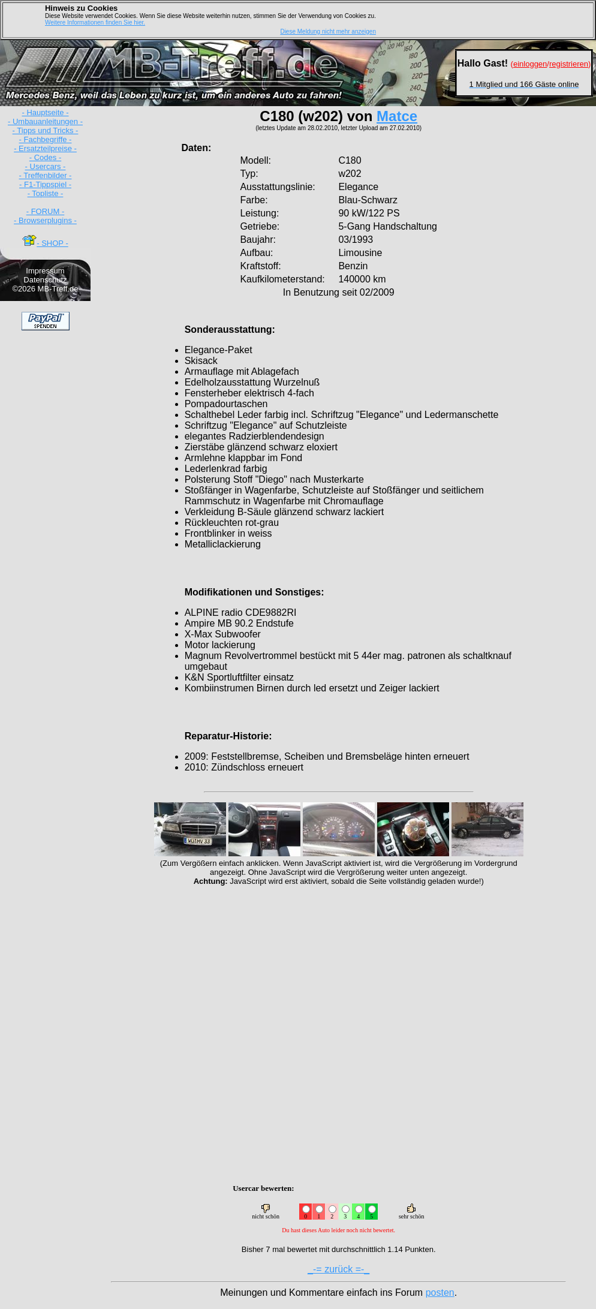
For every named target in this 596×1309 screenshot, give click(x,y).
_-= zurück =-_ (338, 1269)
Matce (397, 116)
